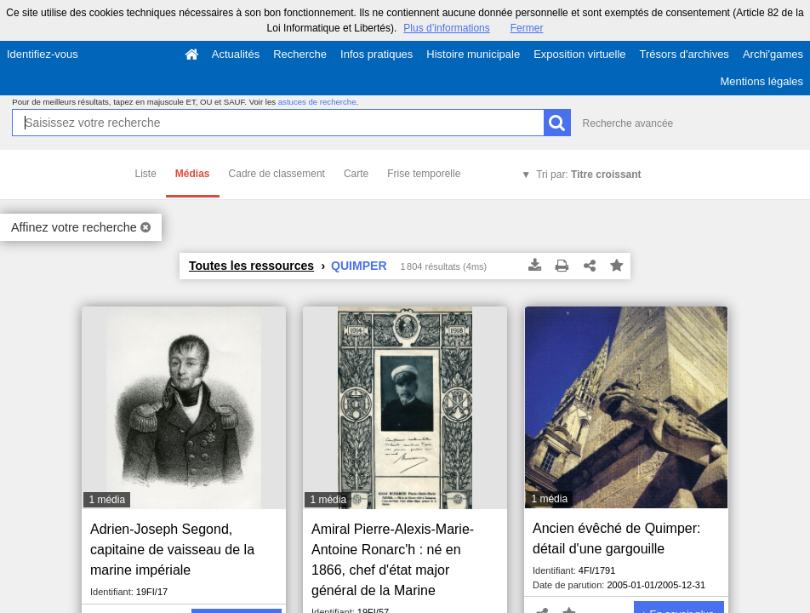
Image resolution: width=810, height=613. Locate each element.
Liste (146, 174)
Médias (192, 174)
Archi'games (773, 54)
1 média (106, 500)
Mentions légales (761, 81)
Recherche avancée (628, 123)
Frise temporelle (423, 174)
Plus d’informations (446, 28)
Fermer (527, 28)
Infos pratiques (376, 54)
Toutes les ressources (251, 265)
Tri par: (588, 174)
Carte (356, 174)
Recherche (300, 54)
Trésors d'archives (684, 54)
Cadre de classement (277, 174)
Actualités (236, 54)
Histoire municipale (473, 54)
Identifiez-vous (42, 54)
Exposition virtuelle (579, 54)
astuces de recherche (317, 101)
